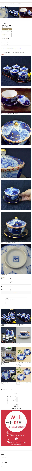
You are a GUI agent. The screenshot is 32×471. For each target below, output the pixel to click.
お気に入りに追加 (6, 31)
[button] (0, 13)
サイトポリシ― (2, 454)
